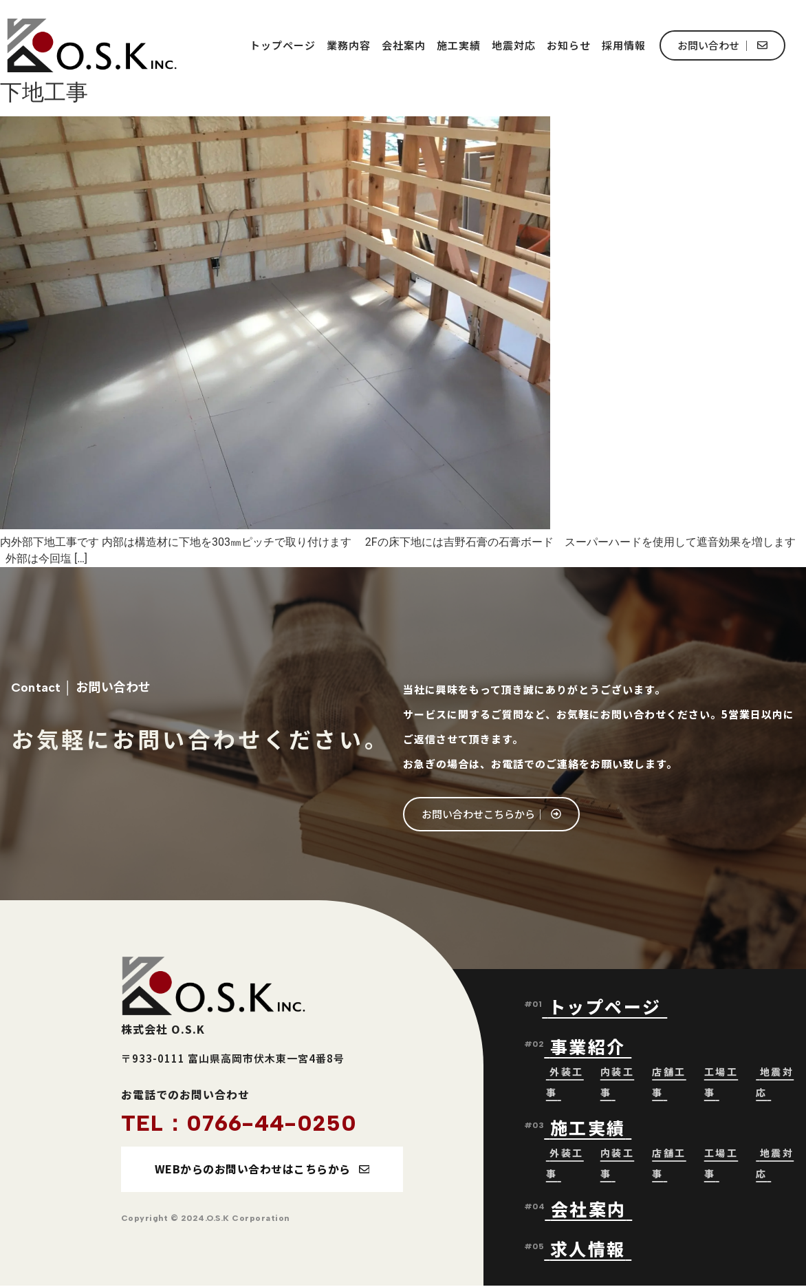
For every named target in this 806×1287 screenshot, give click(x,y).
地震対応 (514, 45)
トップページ (283, 45)
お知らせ (569, 45)
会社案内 (404, 45)
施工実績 (459, 45)
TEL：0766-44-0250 (239, 1123)
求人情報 (588, 1249)
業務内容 (349, 45)
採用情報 (624, 45)
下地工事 (44, 92)
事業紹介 (591, 1046)
